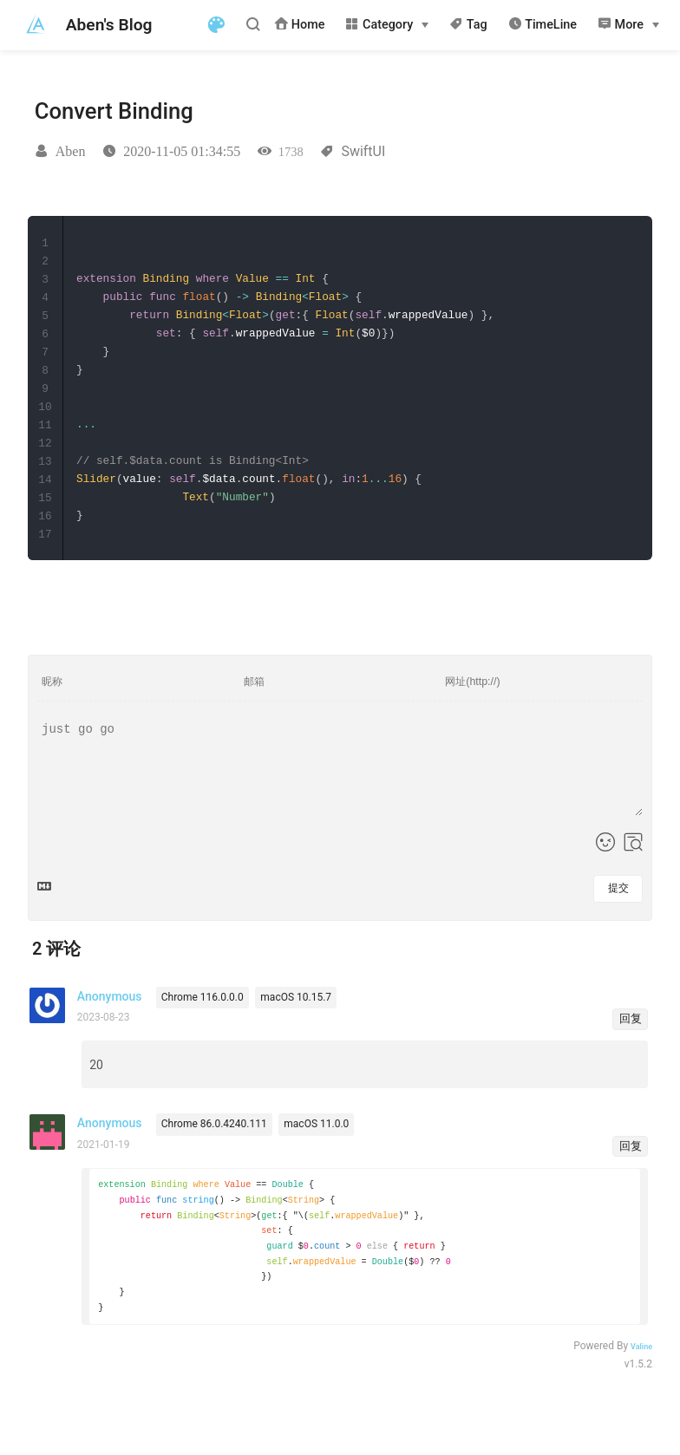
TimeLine (542, 24)
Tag (468, 24)
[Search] (256, 24)
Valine (641, 1351)
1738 (291, 151)
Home (299, 24)
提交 (618, 885)
